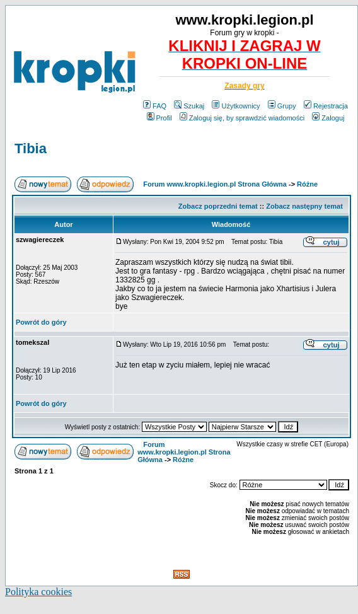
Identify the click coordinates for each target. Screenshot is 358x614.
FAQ (154, 106)
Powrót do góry (41, 322)
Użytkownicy (236, 106)
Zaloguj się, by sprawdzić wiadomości (242, 118)
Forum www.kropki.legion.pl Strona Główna (215, 184)
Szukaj (189, 106)
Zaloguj (328, 118)
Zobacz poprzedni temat (218, 206)
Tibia (30, 148)
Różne (307, 184)
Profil (159, 118)
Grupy (282, 106)
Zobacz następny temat (304, 206)
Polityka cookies (38, 591)
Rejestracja (326, 106)
